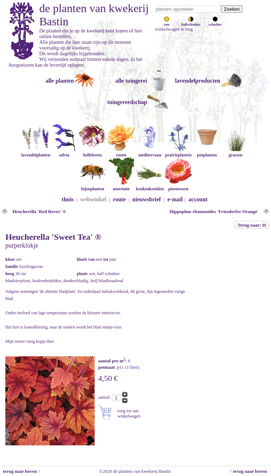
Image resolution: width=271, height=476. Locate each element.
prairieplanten (178, 152)
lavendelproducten (197, 81)
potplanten (207, 152)
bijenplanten (92, 186)
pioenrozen (178, 186)
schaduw (215, 22)
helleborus (92, 152)
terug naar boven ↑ (21, 471)
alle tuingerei (131, 81)
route (119, 199)
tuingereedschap (127, 102)
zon (166, 22)
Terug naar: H (251, 225)
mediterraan (150, 152)
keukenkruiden (150, 186)
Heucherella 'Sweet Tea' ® (53, 237)
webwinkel (93, 199)
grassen (235, 152)
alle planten (59, 81)
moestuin (121, 186)
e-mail (175, 199)
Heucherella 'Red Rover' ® (39, 211)
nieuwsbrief (146, 199)
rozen (121, 152)
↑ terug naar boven (249, 471)
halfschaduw (191, 22)
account (198, 199)
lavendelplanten (35, 152)
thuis (68, 199)
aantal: (105, 397)
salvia (64, 152)
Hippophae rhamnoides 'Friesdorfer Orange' (214, 211)
